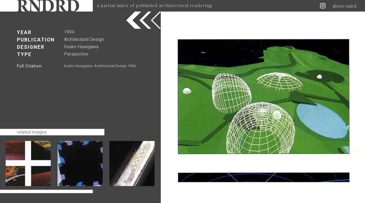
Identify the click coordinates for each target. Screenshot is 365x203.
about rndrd (345, 6)
